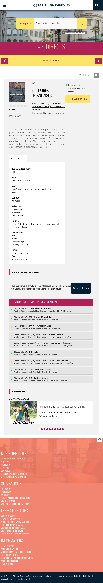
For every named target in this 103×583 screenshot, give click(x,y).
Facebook (6, 488)
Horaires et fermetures (12, 518)
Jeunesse (5, 470)
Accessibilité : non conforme (14, 579)
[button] (98, 5)
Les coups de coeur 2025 (13, 527)
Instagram (6, 491)
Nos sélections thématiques (15, 521)
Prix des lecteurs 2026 (12, 524)
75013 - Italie (32, 352)
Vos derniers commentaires (15, 533)
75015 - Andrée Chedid (37, 378)
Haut (99, 439)
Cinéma (5, 467)
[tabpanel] (37, 214)
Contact (11, 545)
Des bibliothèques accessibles (16, 551)
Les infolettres (8, 500)
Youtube (5, 494)
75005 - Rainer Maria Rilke (39, 317)
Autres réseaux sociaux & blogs (16, 497)
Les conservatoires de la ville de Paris (73, 576)
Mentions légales (9, 560)
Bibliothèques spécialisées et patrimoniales (32, 576)
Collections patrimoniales (14, 473)
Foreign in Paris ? (9, 554)
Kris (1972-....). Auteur (46, 103)
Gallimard (48, 113)
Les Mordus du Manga (12, 530)
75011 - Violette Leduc (52, 334)
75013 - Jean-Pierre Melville (55, 360)
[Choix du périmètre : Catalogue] (25, 23)
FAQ (3, 545)
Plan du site (7, 563)
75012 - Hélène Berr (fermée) (56, 343)
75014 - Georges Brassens (38, 369)
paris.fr (4, 576)
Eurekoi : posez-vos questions (15, 503)
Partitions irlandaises (47, 415)
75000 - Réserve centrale (38, 308)
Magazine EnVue (9, 548)
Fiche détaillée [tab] (18, 158)
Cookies (5, 557)
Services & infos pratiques (13, 458)
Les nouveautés (8, 515)
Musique (5, 464)
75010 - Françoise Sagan (40, 325)
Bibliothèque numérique (13, 476)
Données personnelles (22, 557)
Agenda (5, 461)
